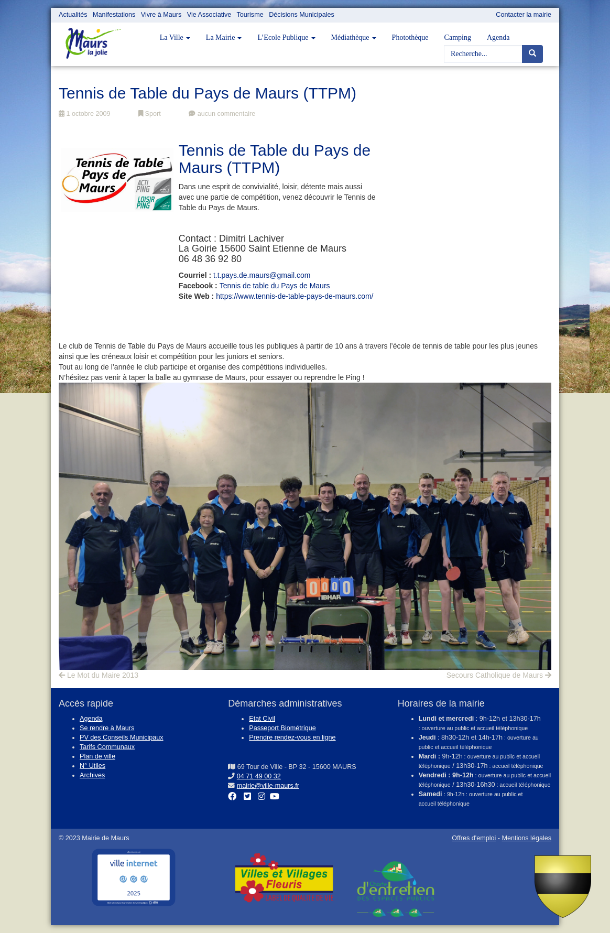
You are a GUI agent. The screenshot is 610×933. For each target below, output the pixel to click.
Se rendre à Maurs (107, 728)
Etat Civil (262, 718)
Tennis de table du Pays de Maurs (275, 285)
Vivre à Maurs (161, 14)
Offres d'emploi (474, 838)
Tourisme (250, 14)
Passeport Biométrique (282, 728)
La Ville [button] (175, 37)
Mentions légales (526, 838)
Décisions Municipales (301, 14)
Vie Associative (209, 14)
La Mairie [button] (224, 37)
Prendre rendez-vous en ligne (292, 737)
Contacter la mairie (523, 14)
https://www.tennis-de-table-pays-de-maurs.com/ (294, 296)
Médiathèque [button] (353, 37)
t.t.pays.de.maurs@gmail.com (261, 275)
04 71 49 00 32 (259, 776)
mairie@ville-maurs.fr (268, 785)
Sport (149, 113)
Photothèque (410, 37)
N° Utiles (92, 765)
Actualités (73, 14)
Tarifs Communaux (107, 747)
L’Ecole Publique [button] (286, 37)
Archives (92, 775)
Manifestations (114, 14)
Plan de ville (97, 756)
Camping (457, 37)
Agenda (498, 37)
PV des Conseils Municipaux (122, 737)
